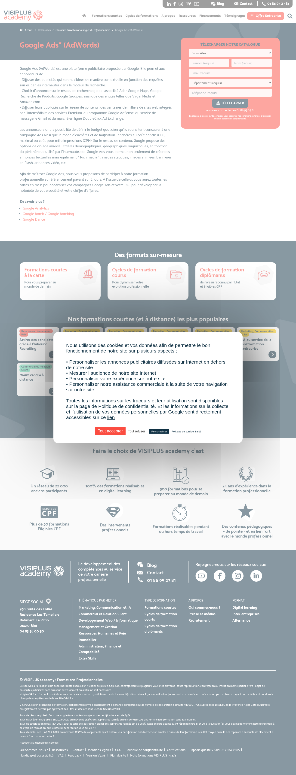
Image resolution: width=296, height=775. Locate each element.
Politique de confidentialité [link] (186, 431)
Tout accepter (110, 431)
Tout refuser (136, 431)
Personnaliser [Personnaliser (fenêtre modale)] (159, 431)
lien (111, 417)
